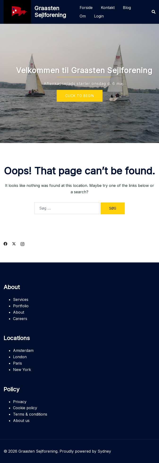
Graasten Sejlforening (50, 11)
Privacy (19, 401)
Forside (86, 7)
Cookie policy (25, 407)
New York (22, 369)
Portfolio (21, 305)
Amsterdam (23, 350)
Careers (20, 318)
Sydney (104, 451)
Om (83, 16)
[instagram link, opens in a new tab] (22, 243)
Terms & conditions (30, 414)
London (20, 356)
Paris (17, 363)
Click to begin (79, 95)
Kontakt (108, 7)
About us (21, 420)
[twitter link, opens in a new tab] (14, 243)
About (18, 312)
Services (20, 299)
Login (99, 16)
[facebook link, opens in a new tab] (5, 243)
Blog (127, 7)
